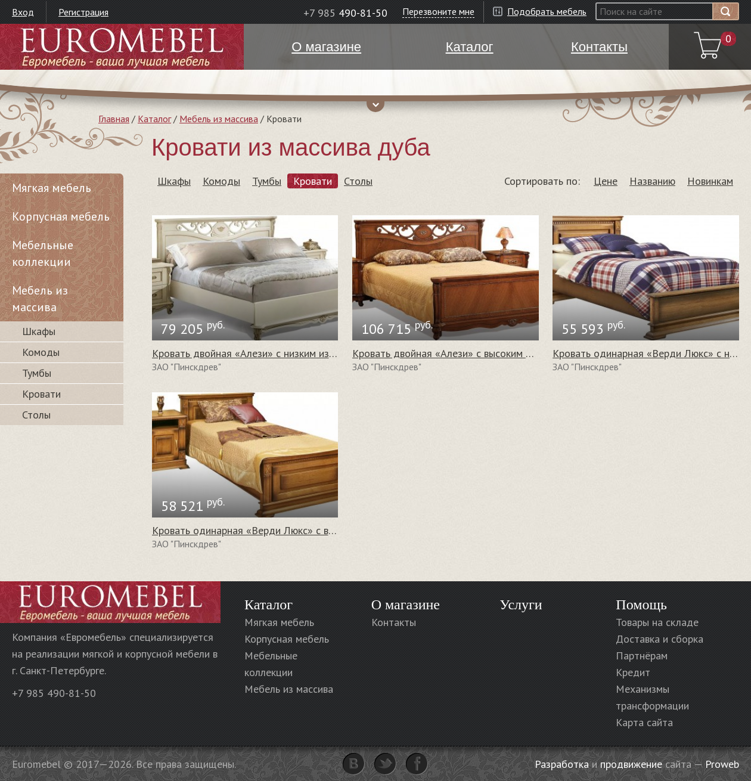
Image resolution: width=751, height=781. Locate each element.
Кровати (312, 181)
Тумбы (266, 181)
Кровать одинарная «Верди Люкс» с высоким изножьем (281, 530)
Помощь (641, 604)
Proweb (722, 764)
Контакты (393, 622)
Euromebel (122, 47)
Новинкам (710, 181)
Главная (113, 119)
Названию (652, 181)
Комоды (221, 181)
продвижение (631, 764)
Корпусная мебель (61, 216)
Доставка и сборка (659, 639)
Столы (358, 181)
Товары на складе (657, 622)
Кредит (633, 672)
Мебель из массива (218, 119)
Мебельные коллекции (42, 253)
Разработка (562, 764)
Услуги (520, 604)
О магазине (405, 604)
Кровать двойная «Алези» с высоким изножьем (461, 353)
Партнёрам (642, 655)
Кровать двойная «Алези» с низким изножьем (258, 353)
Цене (605, 181)
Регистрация (83, 12)
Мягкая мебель (51, 188)
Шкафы (174, 181)
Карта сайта (644, 722)
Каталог (154, 119)
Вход (23, 12)
